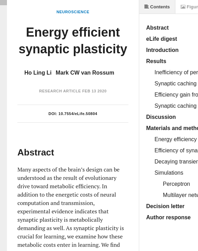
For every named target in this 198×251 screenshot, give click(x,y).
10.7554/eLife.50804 (77, 114)
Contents (157, 6)
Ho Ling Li (38, 73)
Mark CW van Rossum (85, 73)
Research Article (60, 91)
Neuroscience (72, 12)
